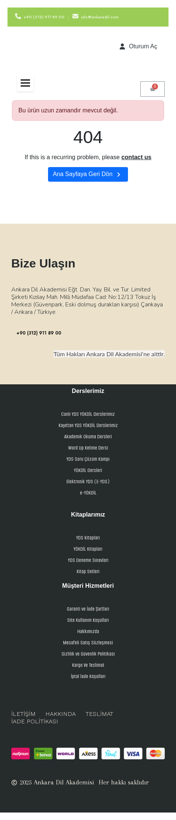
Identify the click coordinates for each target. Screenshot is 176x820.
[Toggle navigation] (25, 83)
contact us (136, 157)
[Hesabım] (138, 46)
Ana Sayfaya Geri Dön (88, 174)
